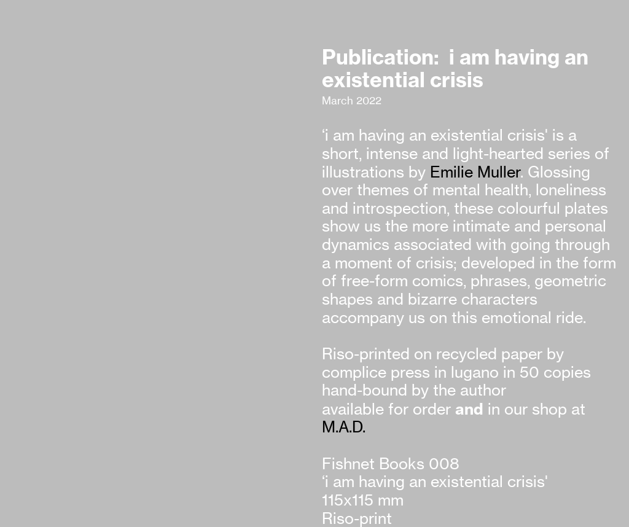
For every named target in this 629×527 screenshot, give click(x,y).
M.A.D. (343, 427)
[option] (158, 194)
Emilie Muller (475, 172)
